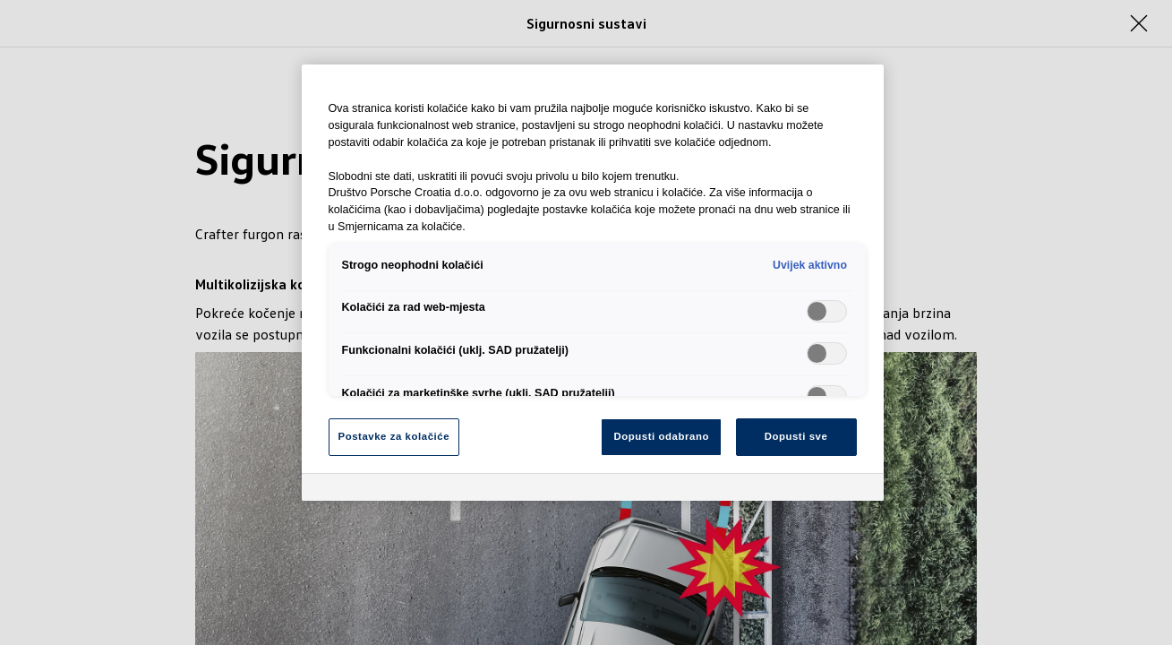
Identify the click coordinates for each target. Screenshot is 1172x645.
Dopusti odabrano (661, 436)
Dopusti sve (796, 436)
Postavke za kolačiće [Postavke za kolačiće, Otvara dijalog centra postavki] (394, 436)
